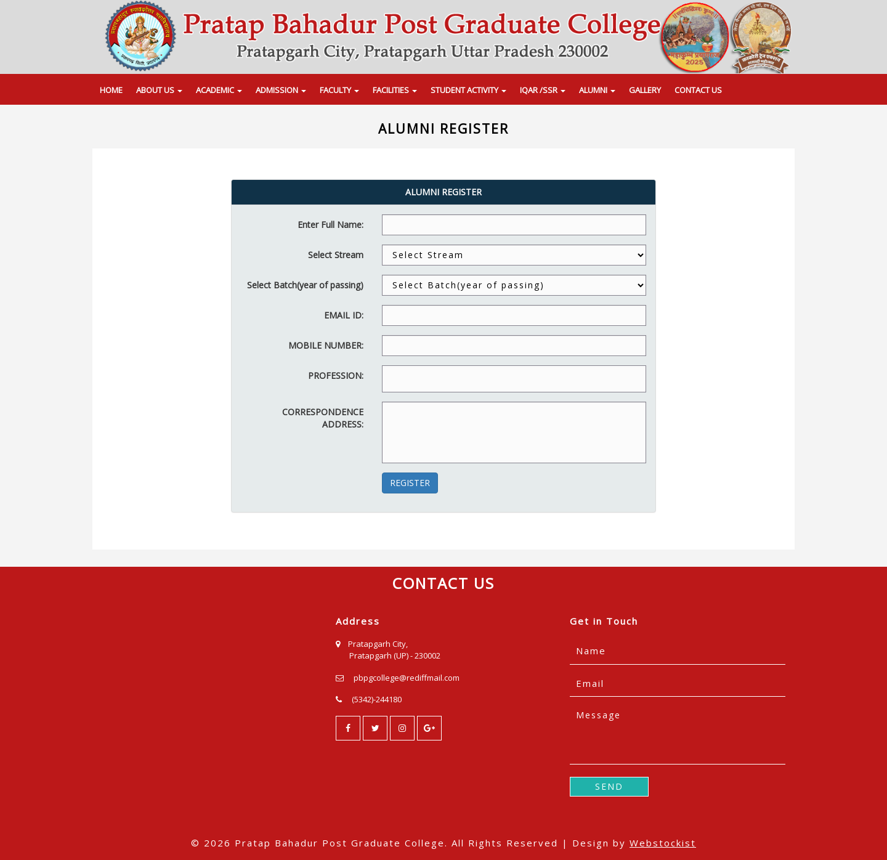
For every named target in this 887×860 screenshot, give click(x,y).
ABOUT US (159, 89)
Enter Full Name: (330, 224)
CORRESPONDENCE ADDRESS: (322, 418)
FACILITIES (395, 89)
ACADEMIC (219, 89)
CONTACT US (698, 89)
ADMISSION (281, 89)
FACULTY (339, 89)
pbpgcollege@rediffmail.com (407, 677)
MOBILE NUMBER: (325, 345)
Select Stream (335, 255)
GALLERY (645, 89)
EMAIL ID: (343, 315)
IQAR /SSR (542, 89)
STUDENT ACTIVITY (468, 89)
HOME (111, 89)
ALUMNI (597, 89)
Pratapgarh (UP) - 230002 (394, 655)
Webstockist (663, 843)
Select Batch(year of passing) (305, 285)
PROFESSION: (335, 375)
